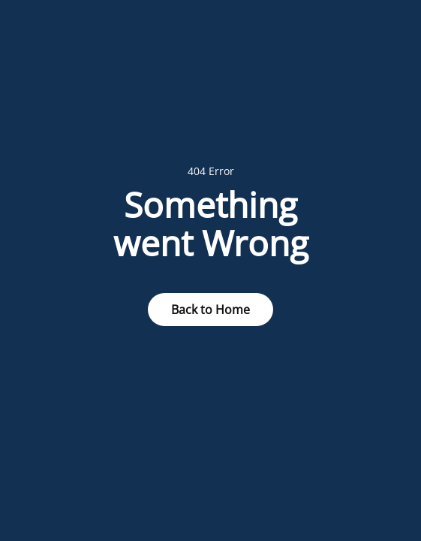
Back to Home (210, 309)
